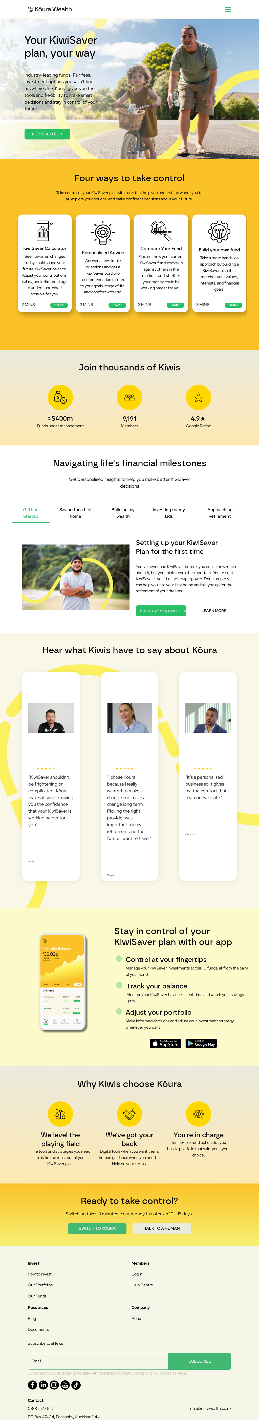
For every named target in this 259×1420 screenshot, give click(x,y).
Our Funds (37, 1296)
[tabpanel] (129, 570)
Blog (32, 1318)
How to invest (40, 1274)
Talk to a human (162, 1228)
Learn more (214, 610)
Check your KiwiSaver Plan (163, 611)
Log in (137, 1274)
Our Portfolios (40, 1285)
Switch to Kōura (97, 1228)
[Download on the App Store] (165, 1043)
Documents (38, 1329)
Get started (47, 134)
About (137, 1318)
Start (59, 305)
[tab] (31, 513)
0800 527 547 (41, 1408)
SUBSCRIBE (200, 1361)
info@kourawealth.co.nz (210, 1408)
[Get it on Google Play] (201, 1043)
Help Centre (142, 1285)
